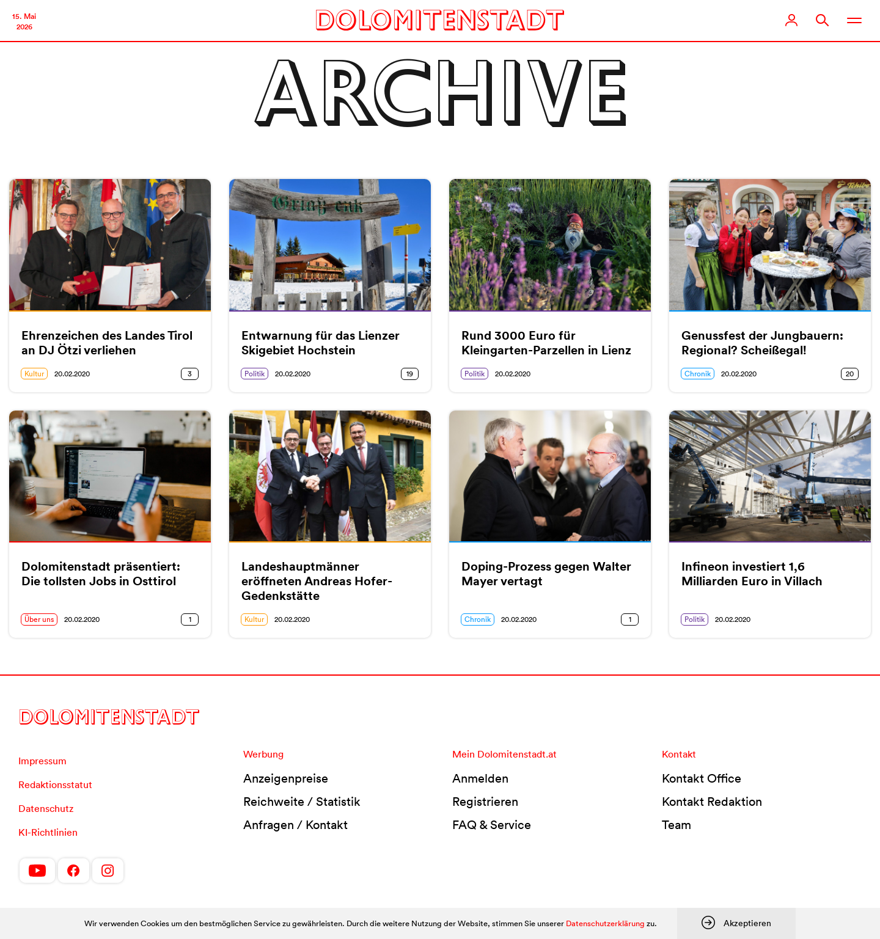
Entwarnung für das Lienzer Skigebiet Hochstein (320, 342)
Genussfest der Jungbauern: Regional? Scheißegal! (762, 342)
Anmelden (480, 778)
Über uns (39, 619)
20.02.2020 (72, 373)
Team (676, 824)
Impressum (42, 760)
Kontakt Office (701, 778)
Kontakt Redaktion (712, 801)
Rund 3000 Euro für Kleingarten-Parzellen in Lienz (546, 342)
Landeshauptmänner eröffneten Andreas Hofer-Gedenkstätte (316, 581)
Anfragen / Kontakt (295, 824)
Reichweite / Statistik (302, 801)
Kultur (34, 373)
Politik (254, 373)
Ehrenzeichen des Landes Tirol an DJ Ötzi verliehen (107, 342)
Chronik (697, 373)
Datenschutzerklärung (605, 923)
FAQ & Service (491, 824)
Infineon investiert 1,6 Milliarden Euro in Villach (752, 573)
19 (409, 373)
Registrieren (485, 801)
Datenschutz (45, 808)
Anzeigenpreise (285, 778)
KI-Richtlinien (48, 832)
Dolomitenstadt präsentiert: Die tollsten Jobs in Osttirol (100, 573)
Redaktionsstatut (55, 784)
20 (850, 373)
